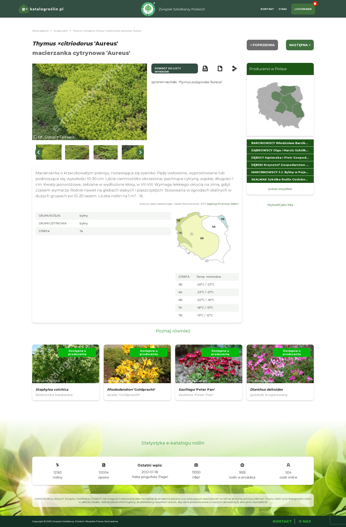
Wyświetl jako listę (280, 204)
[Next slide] (140, 152)
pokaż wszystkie (280, 189)
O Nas (282, 9)
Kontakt (267, 9)
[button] (49, 152)
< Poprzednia (262, 45)
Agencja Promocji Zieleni (223, 203)
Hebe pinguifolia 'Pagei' (150, 477)
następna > (299, 45)
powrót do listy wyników (168, 70)
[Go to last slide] (38, 152)
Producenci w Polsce (268, 69)
